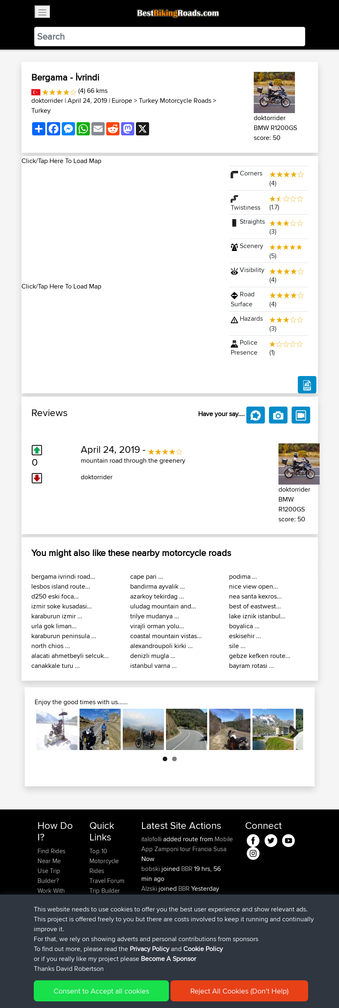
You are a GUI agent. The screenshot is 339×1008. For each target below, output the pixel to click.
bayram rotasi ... (251, 665)
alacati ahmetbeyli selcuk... (70, 655)
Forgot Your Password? (53, 915)
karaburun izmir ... (56, 616)
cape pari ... (146, 576)
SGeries (152, 898)
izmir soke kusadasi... (61, 606)
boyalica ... (244, 626)
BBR (186, 868)
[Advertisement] (120, 224)
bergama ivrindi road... (63, 576)
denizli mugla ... (152, 655)
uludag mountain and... (163, 606)
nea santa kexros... (255, 596)
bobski (151, 868)
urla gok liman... (54, 626)
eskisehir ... (245, 636)
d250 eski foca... (55, 596)
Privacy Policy (149, 989)
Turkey (41, 110)
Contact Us (104, 910)
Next (291, 729)
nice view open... (253, 586)
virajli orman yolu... (157, 626)
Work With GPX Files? (51, 895)
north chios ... (50, 646)
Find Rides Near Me (51, 856)
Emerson (154, 918)
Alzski (150, 888)
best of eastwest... (255, 606)
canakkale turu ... (55, 665)
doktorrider (47, 100)
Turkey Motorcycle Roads (175, 100)
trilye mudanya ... (154, 616)
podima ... (243, 576)
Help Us (100, 920)
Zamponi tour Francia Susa (190, 849)
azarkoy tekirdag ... (157, 596)
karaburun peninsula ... (63, 636)
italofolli (152, 839)
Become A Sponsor (168, 998)
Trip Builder (104, 890)
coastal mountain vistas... (166, 636)
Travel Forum (106, 880)
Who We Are (106, 900)
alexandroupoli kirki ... (161, 646)
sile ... (237, 646)
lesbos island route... (60, 586)
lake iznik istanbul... (257, 616)
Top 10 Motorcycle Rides (104, 861)
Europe (122, 100)
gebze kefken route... (259, 655)
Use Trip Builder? (48, 875)
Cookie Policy (203, 989)
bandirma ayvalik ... (157, 586)
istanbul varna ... (153, 665)
